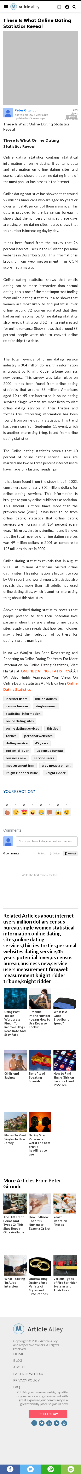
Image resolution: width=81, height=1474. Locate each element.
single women (46, 706)
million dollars (46, 699)
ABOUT (19, 1367)
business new (16, 758)
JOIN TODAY (48, 1414)
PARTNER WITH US (28, 1374)
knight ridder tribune (22, 773)
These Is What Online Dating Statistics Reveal (37, 23)
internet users (17, 699)
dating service (17, 743)
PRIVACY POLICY (26, 1380)
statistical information (23, 713)
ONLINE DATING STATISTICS (45, 671)
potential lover (17, 750)
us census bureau (49, 750)
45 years (41, 743)
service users (44, 758)
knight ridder (56, 773)
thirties (52, 728)
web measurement (56, 765)
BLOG (17, 1360)
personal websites (38, 736)
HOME (18, 1354)
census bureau (17, 706)
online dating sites (20, 721)
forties (11, 736)
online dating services (22, 728)
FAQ (16, 1387)
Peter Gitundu (25, 110)
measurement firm (20, 765)
